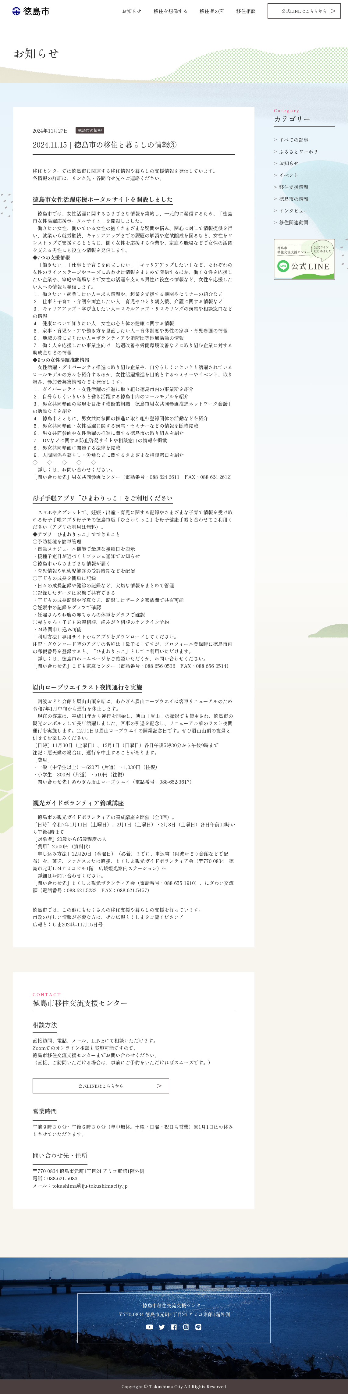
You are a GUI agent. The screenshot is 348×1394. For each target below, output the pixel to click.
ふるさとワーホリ (298, 151)
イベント (289, 175)
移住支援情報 (293, 187)
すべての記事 (293, 139)
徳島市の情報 (293, 198)
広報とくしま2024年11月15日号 (68, 924)
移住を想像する (171, 11)
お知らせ (131, 11)
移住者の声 (212, 11)
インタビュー (293, 210)
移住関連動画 (293, 222)
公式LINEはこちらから (304, 11)
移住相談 (246, 11)
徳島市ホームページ (84, 658)
